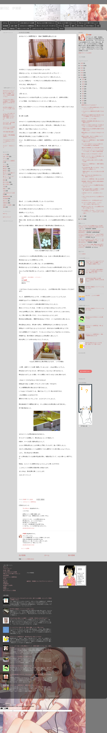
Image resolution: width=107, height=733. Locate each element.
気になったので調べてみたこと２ (67, 23)
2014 (81, 75)
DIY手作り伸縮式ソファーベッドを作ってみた (9, 109)
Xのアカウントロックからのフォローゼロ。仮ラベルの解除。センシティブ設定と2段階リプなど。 (9, 93)
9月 (83, 86)
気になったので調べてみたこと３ (88, 23)
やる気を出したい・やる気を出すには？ (92, 200)
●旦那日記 (6, 583)
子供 (4, 186)
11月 (83, 81)
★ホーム (5, 567)
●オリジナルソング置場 (9, 590)
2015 (81, 72)
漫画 (73, 25)
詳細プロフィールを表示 (85, 53)
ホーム (5, 23)
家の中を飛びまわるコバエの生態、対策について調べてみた (94, 343)
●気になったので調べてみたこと (11, 573)
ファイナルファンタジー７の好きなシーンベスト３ (9, 141)
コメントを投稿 (25, 548)
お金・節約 (14, 25)
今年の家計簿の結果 (8, 131)
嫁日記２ (5, 168)
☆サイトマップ (7, 568)
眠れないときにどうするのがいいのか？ (92, 153)
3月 (83, 100)
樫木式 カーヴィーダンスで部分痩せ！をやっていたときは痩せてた (93, 156)
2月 (83, 103)
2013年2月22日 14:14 (28, 528)
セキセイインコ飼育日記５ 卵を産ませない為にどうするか (25, 636)
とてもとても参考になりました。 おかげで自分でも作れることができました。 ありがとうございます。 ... (91, 236)
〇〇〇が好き (82, 254)
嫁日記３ (5, 170)
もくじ (4, 164)
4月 (83, 98)
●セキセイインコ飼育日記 (10, 577)
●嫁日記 (5, 582)
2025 (81, 63)
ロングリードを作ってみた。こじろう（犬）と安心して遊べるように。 (91, 203)
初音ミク (5, 188)
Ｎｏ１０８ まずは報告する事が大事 (9, 123)
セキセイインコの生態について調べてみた (9, 127)
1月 (83, 216)
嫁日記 (5, 28)
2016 (81, 70)
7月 (83, 91)
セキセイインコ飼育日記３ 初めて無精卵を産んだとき (94, 335)
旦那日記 (12, 28)
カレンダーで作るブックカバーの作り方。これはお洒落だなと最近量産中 (93, 144)
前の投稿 (71, 555)
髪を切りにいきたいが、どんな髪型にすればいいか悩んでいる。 (93, 207)
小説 (98, 25)
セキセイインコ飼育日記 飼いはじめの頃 (93, 179)
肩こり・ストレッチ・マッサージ (46, 25)
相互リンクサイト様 (23, 28)
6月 (83, 93)
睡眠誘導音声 (6, 196)
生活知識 (5, 25)
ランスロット (26, 508)
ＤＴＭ (4, 154)
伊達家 (24, 533)
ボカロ (61, 28)
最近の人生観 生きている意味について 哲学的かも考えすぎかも (93, 137)
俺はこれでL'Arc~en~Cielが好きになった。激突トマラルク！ (92, 176)
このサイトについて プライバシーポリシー (44, 28)
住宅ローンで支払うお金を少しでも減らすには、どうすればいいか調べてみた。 (93, 125)
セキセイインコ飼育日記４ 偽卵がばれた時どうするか (24, 685)
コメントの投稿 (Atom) (28, 559)
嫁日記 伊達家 (10, 8)
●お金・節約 (6, 570)
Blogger (57, 696)
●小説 (4, 578)
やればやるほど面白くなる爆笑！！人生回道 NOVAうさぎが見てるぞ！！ (9, 102)
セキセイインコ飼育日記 (27, 25)
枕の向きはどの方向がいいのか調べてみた (21, 666)
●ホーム (5, 213)
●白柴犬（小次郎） (8, 585)
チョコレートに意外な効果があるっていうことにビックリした (93, 108)
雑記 (4, 180)
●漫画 (4, 587)
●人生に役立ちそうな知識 (10, 572)
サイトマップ (13, 23)
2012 (81, 219)
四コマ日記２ (90, 25)
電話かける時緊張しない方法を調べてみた (93, 147)
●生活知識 (6, 575)
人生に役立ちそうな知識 (27, 23)
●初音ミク (6, 588)
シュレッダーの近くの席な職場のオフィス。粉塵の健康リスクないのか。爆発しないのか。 (9, 116)
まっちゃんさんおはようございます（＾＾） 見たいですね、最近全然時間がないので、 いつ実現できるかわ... (91, 241)
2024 (81, 65)
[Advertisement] (31, 486)
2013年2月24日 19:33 (28, 545)
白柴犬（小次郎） (7, 205)
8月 (83, 88)
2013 (81, 77)
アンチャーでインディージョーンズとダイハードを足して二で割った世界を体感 (93, 150)
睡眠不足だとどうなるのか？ (89, 105)
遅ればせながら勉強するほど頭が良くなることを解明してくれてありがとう (93, 115)
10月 (83, 84)
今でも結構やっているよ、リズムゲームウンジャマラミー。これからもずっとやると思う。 (93, 212)
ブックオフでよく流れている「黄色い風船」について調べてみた (27, 627)
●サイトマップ (7, 217)
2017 (81, 68)
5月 (83, 96)
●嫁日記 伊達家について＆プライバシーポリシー (40, 581)
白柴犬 (67, 25)
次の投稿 (22, 555)
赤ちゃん (5, 200)
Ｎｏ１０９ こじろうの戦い (89, 118)
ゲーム (60, 25)
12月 (83, 79)
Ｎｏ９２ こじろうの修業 (93, 295)
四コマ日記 (80, 25)
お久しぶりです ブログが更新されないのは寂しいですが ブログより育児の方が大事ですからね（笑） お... (91, 227)
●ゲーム (5, 580)
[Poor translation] (6, 708)
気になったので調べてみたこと (46, 23)
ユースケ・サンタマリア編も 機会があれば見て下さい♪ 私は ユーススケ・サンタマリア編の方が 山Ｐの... (91, 246)
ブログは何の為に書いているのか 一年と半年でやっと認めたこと (93, 168)
